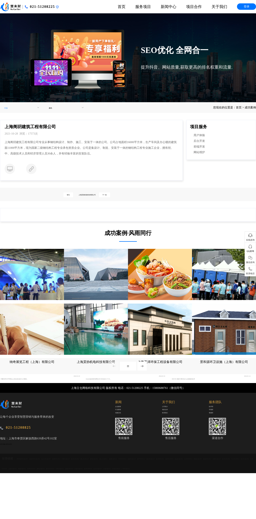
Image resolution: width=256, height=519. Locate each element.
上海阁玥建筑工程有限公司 (96, 307)
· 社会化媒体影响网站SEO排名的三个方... (111, 400)
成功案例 (250, 107)
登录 (246, 6)
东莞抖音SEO (174, 484)
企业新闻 (121, 429)
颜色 (52, 107)
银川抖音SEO (37, 494)
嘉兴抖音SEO (136, 484)
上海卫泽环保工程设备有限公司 (160, 372)
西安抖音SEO (76, 504)
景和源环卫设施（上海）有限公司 (224, 372)
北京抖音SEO (191, 504)
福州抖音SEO (76, 494)
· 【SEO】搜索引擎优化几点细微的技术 (195, 400)
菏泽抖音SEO (232, 484)
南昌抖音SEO (95, 494)
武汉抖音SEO (230, 494)
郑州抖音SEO (57, 504)
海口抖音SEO (57, 494)
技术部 (213, 429)
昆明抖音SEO (134, 494)
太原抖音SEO (18, 504)
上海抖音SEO (211, 504)
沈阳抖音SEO (134, 504)
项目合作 (194, 6)
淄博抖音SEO (213, 484)
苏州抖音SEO (172, 504)
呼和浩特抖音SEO (28, 484)
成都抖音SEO (172, 494)
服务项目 (143, 6)
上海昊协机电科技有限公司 (97, 194)
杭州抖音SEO (114, 494)
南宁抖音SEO (18, 494)
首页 (122, 6)
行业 (7, 107)
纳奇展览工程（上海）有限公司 (32, 372)
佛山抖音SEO (155, 484)
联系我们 (168, 442)
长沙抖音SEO (211, 494)
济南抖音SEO (37, 504)
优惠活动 (121, 442)
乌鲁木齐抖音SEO (53, 484)
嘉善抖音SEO (97, 484)
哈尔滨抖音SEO (76, 484)
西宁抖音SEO (95, 504)
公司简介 (168, 429)
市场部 (213, 436)
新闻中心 (168, 6)
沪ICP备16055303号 (12, 465)
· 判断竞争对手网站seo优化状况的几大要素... (28, 400)
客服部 (213, 442)
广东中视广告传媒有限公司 (32, 307)
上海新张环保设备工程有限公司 (224, 307)
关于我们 (219, 6)
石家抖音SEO (116, 484)
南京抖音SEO (191, 494)
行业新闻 (121, 436)
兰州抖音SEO (114, 504)
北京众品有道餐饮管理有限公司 (160, 307)
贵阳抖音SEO (153, 494)
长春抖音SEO (153, 504)
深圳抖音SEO (230, 504)
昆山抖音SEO (193, 484)
